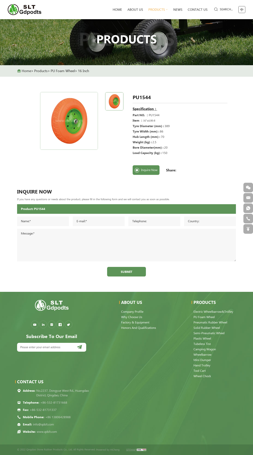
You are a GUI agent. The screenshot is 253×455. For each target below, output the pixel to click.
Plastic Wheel (202, 338)
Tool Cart (199, 371)
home (117, 10)
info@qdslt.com (43, 424)
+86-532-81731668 (53, 402)
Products (156, 10)
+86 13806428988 (58, 417)
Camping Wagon (204, 349)
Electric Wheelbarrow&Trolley (213, 311)
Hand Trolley (201, 365)
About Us (135, 10)
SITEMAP (131, 449)
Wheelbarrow (202, 354)
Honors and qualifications (138, 328)
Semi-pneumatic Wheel (209, 333)
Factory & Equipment (135, 322)
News (177, 10)
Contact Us (198, 10)
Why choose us (131, 317)
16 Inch (83, 71)
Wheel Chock (202, 376)
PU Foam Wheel (63, 71)
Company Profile (132, 311)
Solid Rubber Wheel (206, 328)
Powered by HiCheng (108, 449)
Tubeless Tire (202, 344)
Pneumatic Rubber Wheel (210, 322)
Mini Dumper (202, 360)
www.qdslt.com (47, 432)
